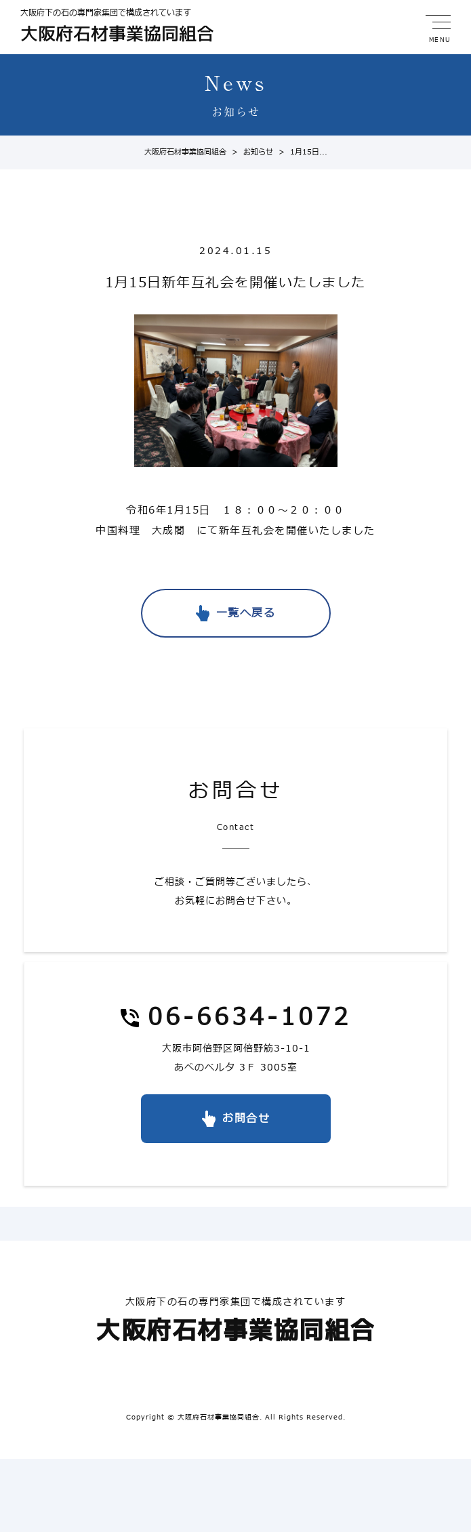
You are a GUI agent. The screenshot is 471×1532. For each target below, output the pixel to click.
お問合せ (246, 1119)
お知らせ (249, 152)
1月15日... (300, 152)
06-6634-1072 (249, 1019)
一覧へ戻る (246, 613)
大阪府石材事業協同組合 (185, 152)
